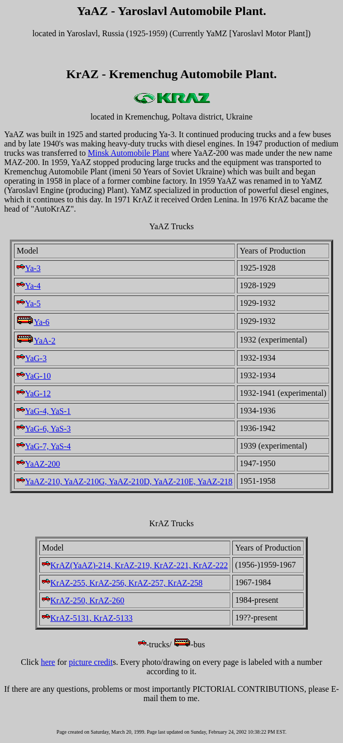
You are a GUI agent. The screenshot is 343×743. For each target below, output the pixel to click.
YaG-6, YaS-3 (44, 428)
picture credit (91, 662)
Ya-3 (28, 268)
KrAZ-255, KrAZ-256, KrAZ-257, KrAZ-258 (122, 582)
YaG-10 (34, 375)
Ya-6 (33, 322)
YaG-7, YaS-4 (44, 446)
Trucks (182, 523)
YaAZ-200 (38, 463)
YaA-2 (36, 340)
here (48, 662)
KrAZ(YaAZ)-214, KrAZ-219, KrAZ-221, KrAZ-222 (135, 565)
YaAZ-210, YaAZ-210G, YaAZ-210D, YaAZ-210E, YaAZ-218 (124, 481)
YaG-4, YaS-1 (44, 411)
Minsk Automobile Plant (128, 152)
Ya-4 (28, 285)
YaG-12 (34, 393)
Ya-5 (28, 303)
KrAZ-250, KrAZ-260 (83, 600)
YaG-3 (32, 358)
